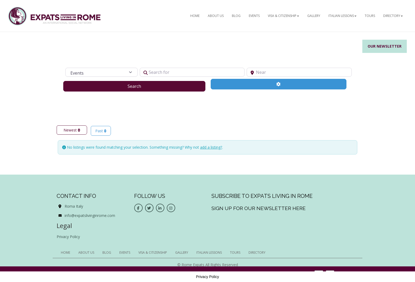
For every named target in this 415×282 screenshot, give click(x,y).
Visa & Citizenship (283, 15)
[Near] (299, 72)
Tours (370, 15)
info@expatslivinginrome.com (90, 215)
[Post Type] (101, 72)
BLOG (236, 15)
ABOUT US (216, 15)
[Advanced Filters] (278, 84)
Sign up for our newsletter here (258, 208)
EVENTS (254, 15)
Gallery (313, 15)
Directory (393, 15)
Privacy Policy (68, 236)
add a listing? (211, 147)
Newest (72, 130)
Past (100, 130)
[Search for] (192, 72)
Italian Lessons (342, 15)
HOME (195, 15)
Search (141, 86)
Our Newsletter (385, 46)
